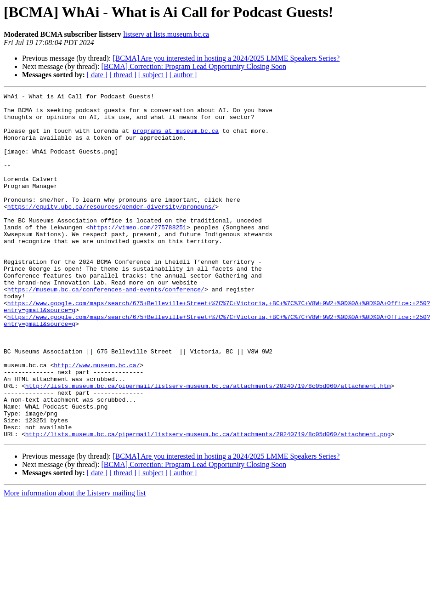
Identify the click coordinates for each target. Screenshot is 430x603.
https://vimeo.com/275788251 (138, 254)
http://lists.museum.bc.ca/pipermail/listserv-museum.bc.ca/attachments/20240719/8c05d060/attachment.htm (208, 445)
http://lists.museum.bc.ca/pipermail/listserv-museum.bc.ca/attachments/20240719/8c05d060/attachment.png (208, 503)
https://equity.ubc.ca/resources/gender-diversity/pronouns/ (111, 230)
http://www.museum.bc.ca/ (97, 420)
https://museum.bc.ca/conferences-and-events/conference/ (105, 329)
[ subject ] (153, 75)
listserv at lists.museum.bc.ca (166, 34)
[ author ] (183, 75)
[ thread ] (122, 75)
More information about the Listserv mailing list (75, 562)
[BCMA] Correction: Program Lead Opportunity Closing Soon (193, 66)
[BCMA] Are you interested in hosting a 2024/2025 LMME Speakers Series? (226, 58)
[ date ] (97, 75)
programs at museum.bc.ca (176, 139)
